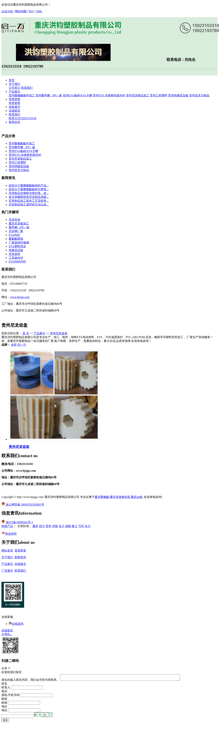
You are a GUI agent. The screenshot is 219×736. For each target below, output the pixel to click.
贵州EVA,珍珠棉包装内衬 (109, 95)
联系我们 (27, 87)
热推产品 (7, 526)
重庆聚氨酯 (102, 496)
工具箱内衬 (16, 257)
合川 (61, 526)
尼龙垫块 (14, 219)
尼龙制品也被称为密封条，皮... (29, 193)
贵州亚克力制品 (199, 95)
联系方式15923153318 (22, 118)
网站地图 (21, 11)
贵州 (48, 526)
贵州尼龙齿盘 (58, 333)
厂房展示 (7, 570)
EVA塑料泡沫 (17, 246)
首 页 (25, 333)
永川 (87, 526)
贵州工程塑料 (158, 95)
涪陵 (55, 526)
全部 (14, 344)
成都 (68, 526)
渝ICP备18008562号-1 (19, 522)
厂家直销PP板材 (19, 242)
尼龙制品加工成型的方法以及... (29, 204)
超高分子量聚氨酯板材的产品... (29, 185)
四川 (42, 526)
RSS (31, 11)
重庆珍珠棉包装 (120, 496)
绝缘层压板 (16, 250)
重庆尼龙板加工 (19, 223)
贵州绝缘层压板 (178, 95)
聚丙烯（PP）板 (19, 227)
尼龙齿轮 (14, 253)
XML (39, 11)
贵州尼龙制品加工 (137, 95)
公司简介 (14, 87)
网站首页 (7, 550)
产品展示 (14, 91)
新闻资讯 (20, 557)
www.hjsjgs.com (20, 297)
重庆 (35, 526)
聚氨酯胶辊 (16, 238)
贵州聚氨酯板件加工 (22, 95)
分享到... (6, 634)
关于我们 (14, 84)
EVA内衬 (14, 234)
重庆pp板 (136, 496)
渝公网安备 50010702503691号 (22, 504)
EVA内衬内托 (17, 261)
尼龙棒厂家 (16, 231)
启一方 (21, 344)
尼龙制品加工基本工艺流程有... (29, 200)
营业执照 (9, 533)
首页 (12, 80)
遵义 (74, 526)
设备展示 (14, 106)
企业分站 (7, 11)
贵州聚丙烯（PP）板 (49, 95)
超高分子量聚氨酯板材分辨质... (29, 189)
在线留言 (14, 110)
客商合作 (14, 122)
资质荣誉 (14, 99)
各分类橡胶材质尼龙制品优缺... (29, 196)
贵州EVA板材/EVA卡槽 (77, 95)
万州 (81, 526)
